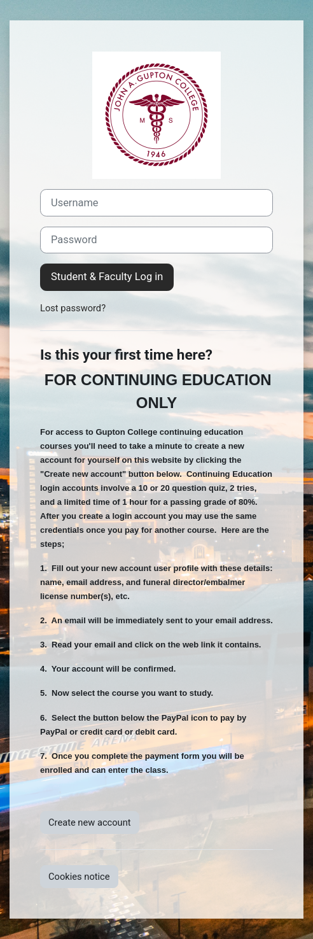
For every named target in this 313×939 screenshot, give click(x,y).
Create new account (89, 822)
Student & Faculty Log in (107, 277)
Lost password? (73, 308)
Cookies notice (79, 876)
